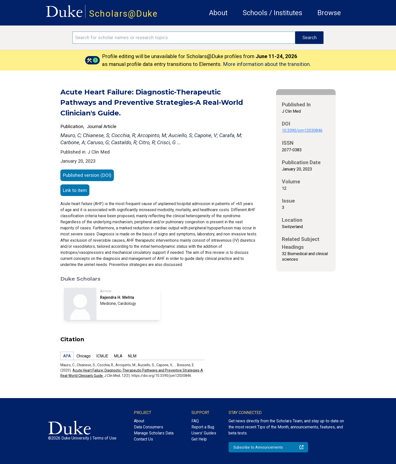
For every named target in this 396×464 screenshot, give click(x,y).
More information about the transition (266, 64)
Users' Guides (203, 433)
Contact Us (143, 439)
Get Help (199, 439)
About (218, 13)
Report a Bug (202, 427)
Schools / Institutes (272, 13)
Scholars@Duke (123, 14)
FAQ (195, 421)
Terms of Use (104, 438)
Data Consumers (148, 427)
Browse (329, 13)
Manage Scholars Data (154, 433)
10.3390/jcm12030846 (302, 130)
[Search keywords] (183, 38)
